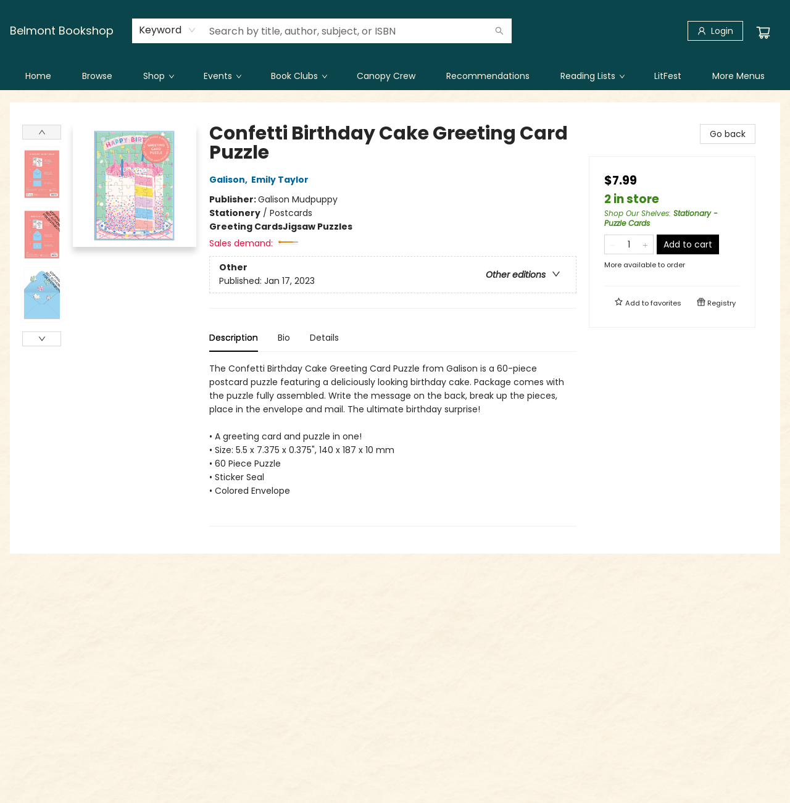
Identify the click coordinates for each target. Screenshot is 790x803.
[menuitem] (38, 76)
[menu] (395, 76)
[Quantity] (629, 244)
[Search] (499, 31)
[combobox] (167, 30)
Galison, (230, 179)
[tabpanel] (392, 444)
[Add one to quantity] (645, 244)
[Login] (715, 31)
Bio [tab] (284, 337)
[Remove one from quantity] (612, 244)
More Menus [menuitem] (738, 76)
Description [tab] (233, 337)
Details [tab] (324, 337)
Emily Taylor (281, 179)
